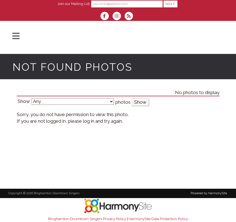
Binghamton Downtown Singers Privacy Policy (87, 218)
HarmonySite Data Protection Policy (158, 218)
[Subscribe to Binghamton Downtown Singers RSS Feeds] (130, 17)
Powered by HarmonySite (209, 193)
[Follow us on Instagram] (118, 17)
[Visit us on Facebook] (106, 17)
